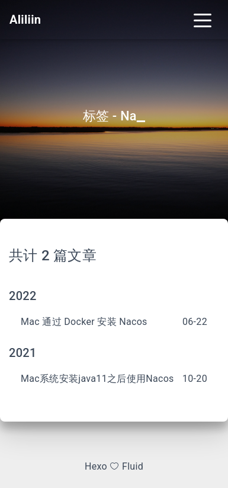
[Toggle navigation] (203, 19)
